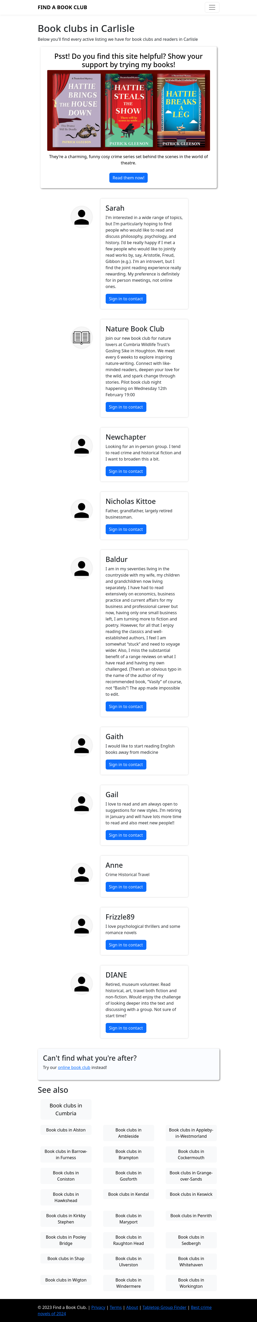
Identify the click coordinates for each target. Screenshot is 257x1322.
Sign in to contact (126, 299)
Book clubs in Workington (191, 1283)
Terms (116, 1307)
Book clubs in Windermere (129, 1283)
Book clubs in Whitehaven (191, 1262)
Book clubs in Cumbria (66, 1109)
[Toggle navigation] (212, 7)
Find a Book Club (62, 7)
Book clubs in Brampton (129, 1154)
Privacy (98, 1307)
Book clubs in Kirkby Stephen (66, 1219)
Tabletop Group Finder (164, 1307)
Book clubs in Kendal (128, 1194)
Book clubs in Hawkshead (66, 1197)
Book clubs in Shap (66, 1258)
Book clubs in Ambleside (129, 1133)
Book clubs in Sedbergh (191, 1240)
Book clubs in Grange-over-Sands (191, 1176)
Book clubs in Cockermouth (191, 1154)
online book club (74, 1067)
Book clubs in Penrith (191, 1215)
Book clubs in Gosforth (129, 1176)
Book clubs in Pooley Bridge (66, 1240)
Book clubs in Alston (66, 1130)
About (132, 1307)
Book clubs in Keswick (191, 1194)
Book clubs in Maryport (129, 1219)
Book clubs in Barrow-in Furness (66, 1154)
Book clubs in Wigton (65, 1280)
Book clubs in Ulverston (129, 1262)
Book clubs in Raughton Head (128, 1240)
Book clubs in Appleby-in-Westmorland (191, 1133)
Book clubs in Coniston (66, 1176)
